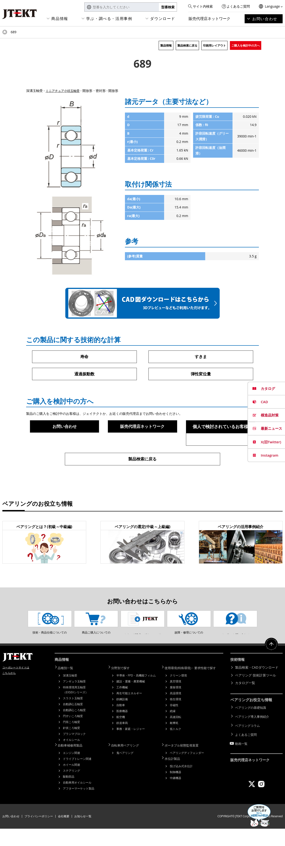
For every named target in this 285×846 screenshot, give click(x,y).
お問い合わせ (264, 18)
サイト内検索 (203, 6)
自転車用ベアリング (128, 763)
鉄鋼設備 (122, 717)
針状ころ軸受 (71, 746)
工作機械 (122, 705)
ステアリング (71, 788)
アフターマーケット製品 (78, 806)
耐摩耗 (174, 741)
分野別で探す (123, 686)
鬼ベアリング (124, 770)
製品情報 (166, 45)
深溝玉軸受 (70, 693)
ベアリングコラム (248, 741)
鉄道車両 (122, 741)
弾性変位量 (200, 374)
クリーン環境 (178, 693)
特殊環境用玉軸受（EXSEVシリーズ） (75, 707)
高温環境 (175, 711)
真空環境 (175, 699)
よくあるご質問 (238, 6)
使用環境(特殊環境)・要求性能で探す (193, 686)
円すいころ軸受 (73, 734)
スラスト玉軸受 (73, 716)
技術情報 (238, 678)
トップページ (4, 32)
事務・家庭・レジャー (130, 747)
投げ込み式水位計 (181, 783)
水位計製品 (174, 775)
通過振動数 (84, 374)
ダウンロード (162, 18)
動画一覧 (241, 756)
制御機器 (175, 789)
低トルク (175, 747)
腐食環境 (175, 705)
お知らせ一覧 (82, 834)
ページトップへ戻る (271, 664)
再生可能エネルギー (129, 711)
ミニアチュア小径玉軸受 (64, 90)
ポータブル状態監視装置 (184, 763)
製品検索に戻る (187, 45)
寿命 (84, 356)
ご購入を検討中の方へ (245, 45)
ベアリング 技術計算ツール (255, 693)
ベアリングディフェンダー (187, 770)
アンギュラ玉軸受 (74, 699)
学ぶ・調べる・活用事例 (109, 18)
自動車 (120, 723)
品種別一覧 (67, 686)
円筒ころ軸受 (71, 740)
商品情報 (59, 18)
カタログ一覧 (245, 701)
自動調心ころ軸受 (74, 728)
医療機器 (122, 729)
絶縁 (173, 729)
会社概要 (63, 834)
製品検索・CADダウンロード (256, 686)
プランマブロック (74, 752)
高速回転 (175, 735)
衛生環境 (175, 717)
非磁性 (174, 723)
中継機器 (175, 795)
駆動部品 (68, 794)
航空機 (120, 735)
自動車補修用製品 (72, 763)
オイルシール (71, 758)
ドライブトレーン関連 (77, 776)
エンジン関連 (71, 770)
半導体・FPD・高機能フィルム (136, 693)
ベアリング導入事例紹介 (253, 733)
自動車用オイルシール (77, 800)
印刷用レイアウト (214, 45)
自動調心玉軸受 (73, 722)
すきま (200, 356)
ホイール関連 (71, 782)
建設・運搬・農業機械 (130, 699)
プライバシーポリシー (38, 834)
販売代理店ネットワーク (209, 18)
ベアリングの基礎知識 (251, 725)
